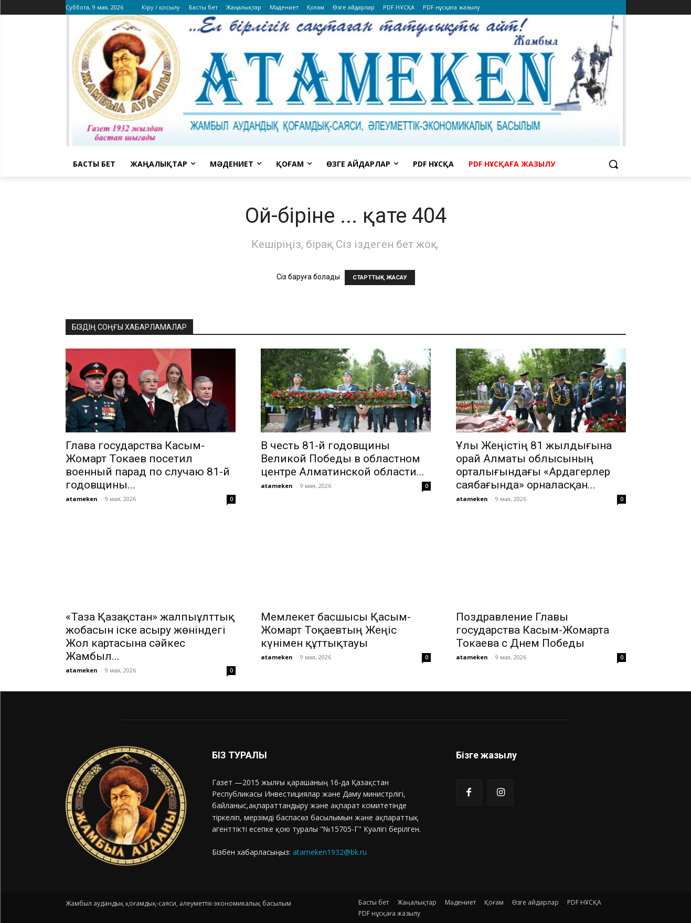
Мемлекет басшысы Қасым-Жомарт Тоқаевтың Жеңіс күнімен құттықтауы (336, 630)
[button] (613, 164)
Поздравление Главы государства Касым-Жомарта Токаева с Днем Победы (532, 630)
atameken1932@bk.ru (330, 852)
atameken (82, 499)
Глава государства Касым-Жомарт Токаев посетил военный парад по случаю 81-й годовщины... (148, 465)
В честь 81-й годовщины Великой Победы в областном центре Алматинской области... (342, 458)
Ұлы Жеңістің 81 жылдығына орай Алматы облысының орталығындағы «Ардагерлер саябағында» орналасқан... (534, 465)
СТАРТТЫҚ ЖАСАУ (380, 277)
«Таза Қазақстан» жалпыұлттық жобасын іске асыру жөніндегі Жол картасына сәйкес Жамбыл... (150, 637)
